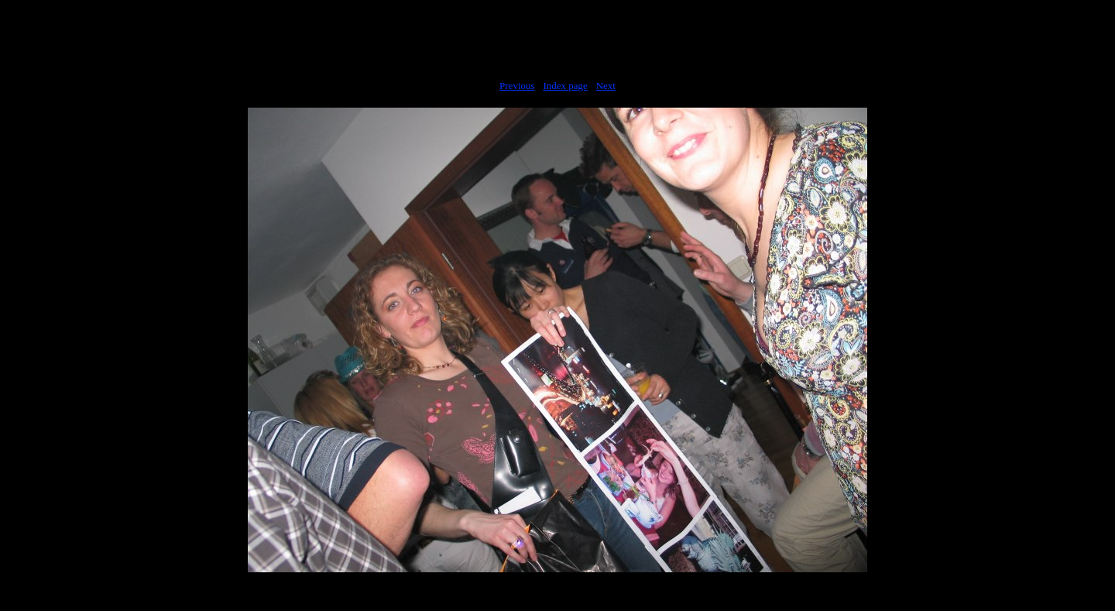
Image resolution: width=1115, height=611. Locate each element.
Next (606, 85)
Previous (517, 85)
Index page (565, 85)
